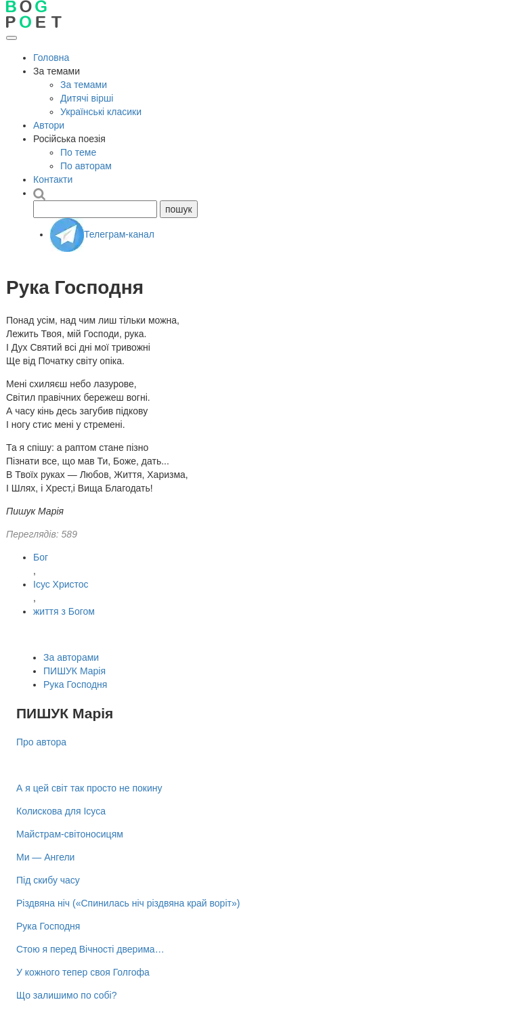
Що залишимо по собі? (66, 995)
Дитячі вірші (86, 98)
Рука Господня (75, 684)
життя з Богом (64, 611)
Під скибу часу (48, 880)
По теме (78, 152)
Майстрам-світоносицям (69, 834)
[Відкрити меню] (11, 38)
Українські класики (101, 111)
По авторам (86, 165)
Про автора (41, 742)
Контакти (52, 179)
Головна (51, 57)
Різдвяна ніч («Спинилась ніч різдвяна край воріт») (128, 903)
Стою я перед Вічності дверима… (90, 949)
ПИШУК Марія (74, 671)
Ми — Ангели (45, 857)
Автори (48, 125)
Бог (40, 557)
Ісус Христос (61, 584)
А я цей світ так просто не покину (89, 788)
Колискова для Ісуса (61, 811)
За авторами (71, 657)
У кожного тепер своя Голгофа (83, 972)
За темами (83, 84)
